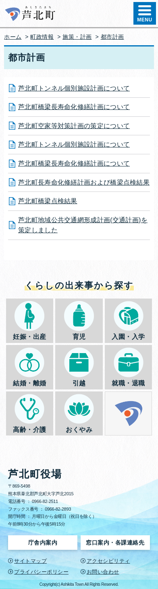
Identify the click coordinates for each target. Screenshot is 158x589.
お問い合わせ (103, 572)
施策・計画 (77, 37)
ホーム (13, 37)
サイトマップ (30, 561)
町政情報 (42, 37)
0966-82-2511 (45, 501)
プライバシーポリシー (41, 572)
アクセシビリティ (108, 561)
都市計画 (112, 37)
